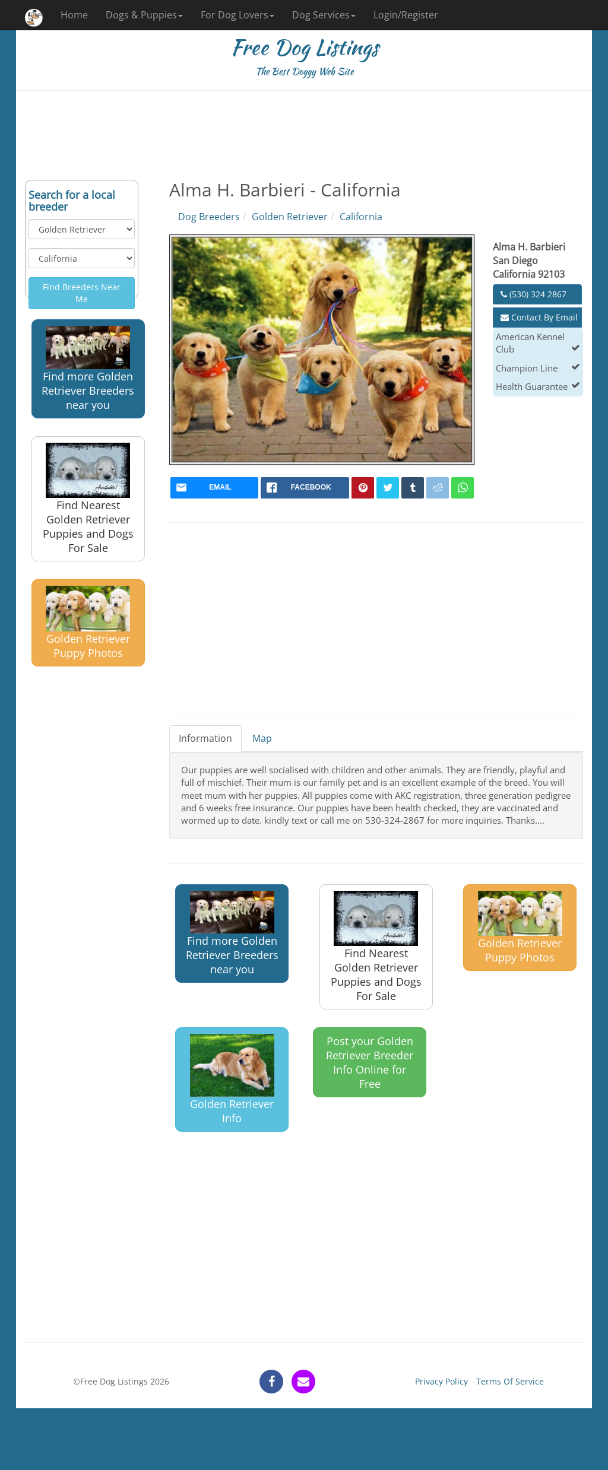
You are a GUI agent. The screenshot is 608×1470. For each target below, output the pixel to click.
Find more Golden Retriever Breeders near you (88, 368)
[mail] (214, 488)
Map (262, 738)
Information (205, 738)
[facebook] (305, 488)
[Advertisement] (304, 135)
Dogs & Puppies (144, 14)
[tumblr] (412, 488)
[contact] (303, 1381)
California (361, 216)
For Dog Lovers (237, 14)
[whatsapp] (462, 488)
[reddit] (437, 488)
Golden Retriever (290, 216)
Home (74, 14)
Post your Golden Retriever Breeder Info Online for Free (369, 1062)
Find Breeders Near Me (82, 292)
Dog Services (324, 14)
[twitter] (387, 488)
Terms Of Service (510, 1381)
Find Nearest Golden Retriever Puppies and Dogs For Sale (88, 499)
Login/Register (405, 14)
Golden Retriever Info (232, 1079)
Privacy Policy (441, 1381)
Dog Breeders (209, 216)
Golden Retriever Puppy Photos (88, 623)
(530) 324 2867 (533, 294)
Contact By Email (539, 317)
